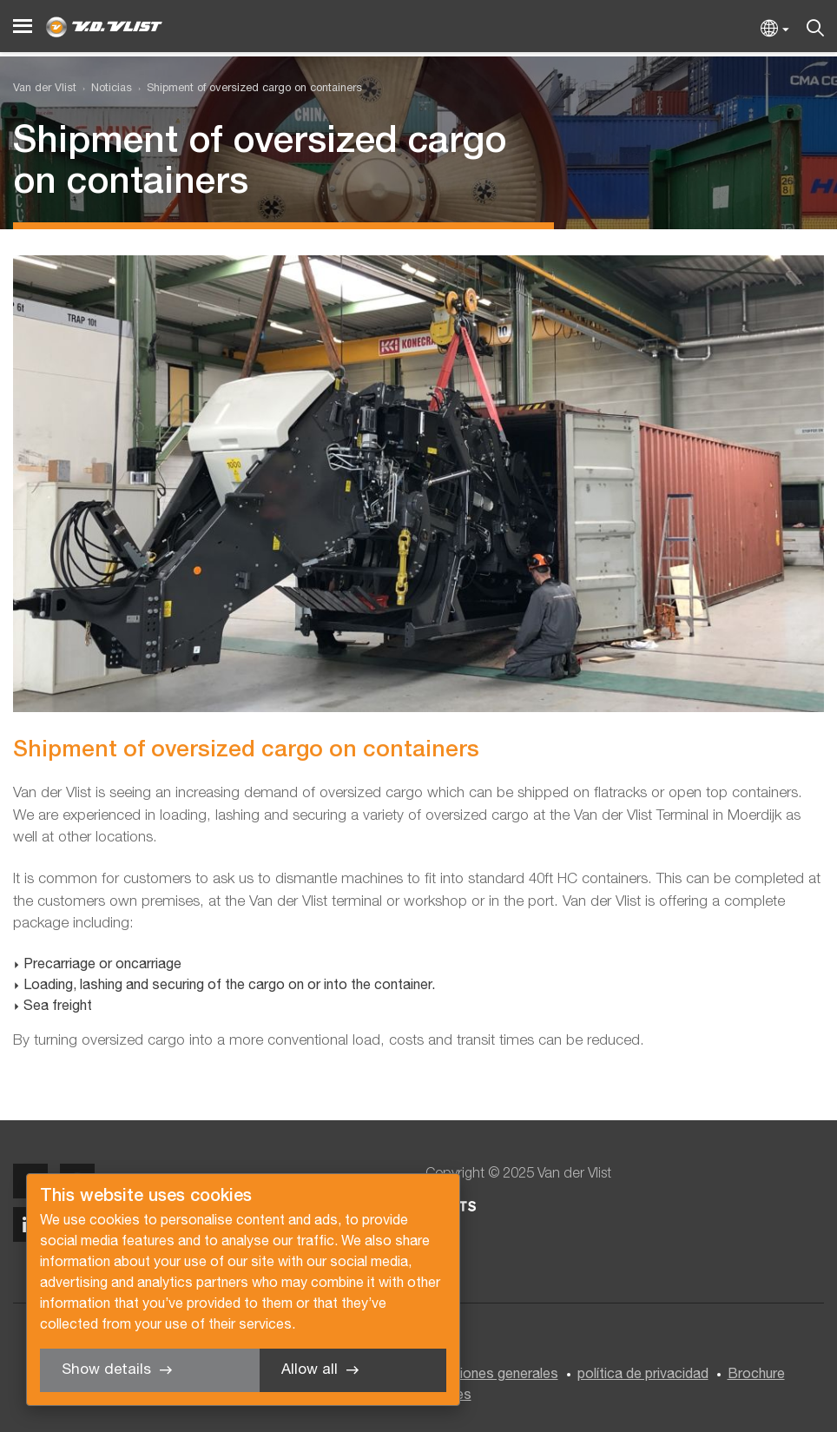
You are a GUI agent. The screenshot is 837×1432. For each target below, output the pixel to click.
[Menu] (22, 26)
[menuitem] (104, 89)
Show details (106, 1369)
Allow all (309, 1369)
